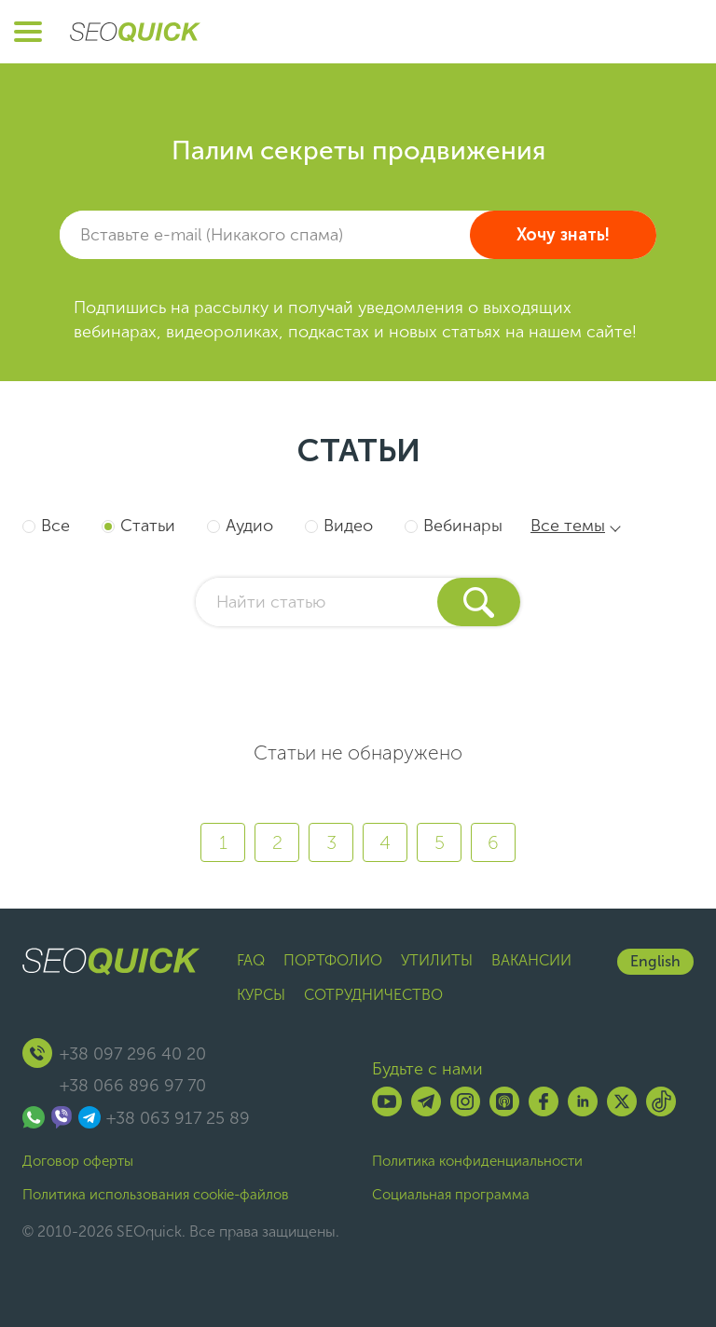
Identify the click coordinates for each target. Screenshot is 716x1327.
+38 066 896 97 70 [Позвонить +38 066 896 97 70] (133, 1085)
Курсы (261, 995)
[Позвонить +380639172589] (37, 1053)
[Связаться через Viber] (61, 1117)
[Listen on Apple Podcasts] (504, 1101)
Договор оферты (77, 1161)
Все (55, 525)
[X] (622, 1101)
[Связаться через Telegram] (89, 1117)
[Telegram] (426, 1101)
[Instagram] (465, 1101)
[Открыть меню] (28, 31)
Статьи (147, 525)
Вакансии (531, 960)
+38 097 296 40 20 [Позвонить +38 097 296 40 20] (133, 1054)
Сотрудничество (373, 995)
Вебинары (463, 525)
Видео (348, 525)
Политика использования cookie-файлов (155, 1194)
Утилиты (437, 960)
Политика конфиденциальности (477, 1161)
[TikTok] (661, 1101)
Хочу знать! (563, 235)
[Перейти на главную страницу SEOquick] (135, 31)
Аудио (249, 525)
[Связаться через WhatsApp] (33, 1117)
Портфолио (332, 960)
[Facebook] (543, 1101)
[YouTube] (387, 1101)
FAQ (251, 960)
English (655, 961)
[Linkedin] (583, 1101)
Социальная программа (451, 1194)
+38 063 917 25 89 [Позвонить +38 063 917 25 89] (178, 1118)
